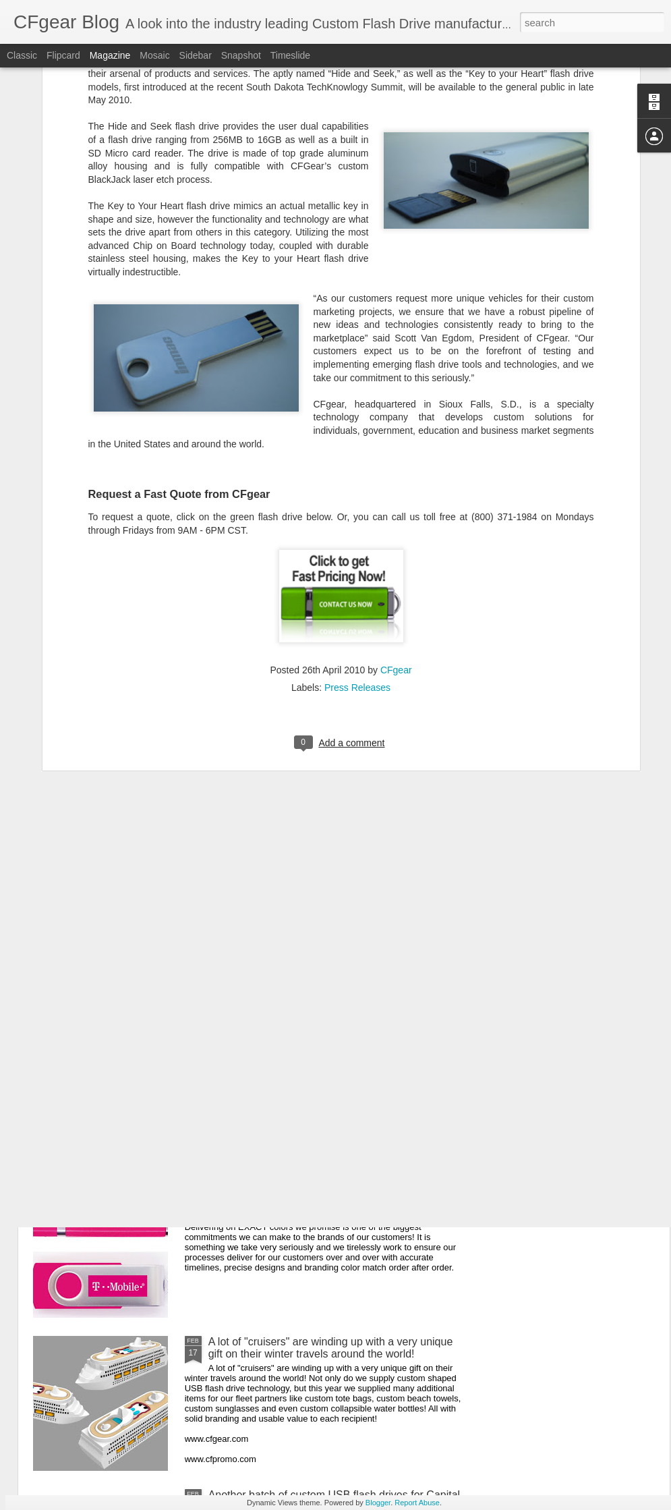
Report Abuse (417, 1503)
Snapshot (241, 55)
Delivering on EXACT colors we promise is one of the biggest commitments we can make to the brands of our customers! (335, 1201)
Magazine (110, 55)
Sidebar (195, 55)
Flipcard (63, 55)
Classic (22, 55)
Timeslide (290, 55)
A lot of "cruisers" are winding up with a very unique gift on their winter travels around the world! (330, 1348)
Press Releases (357, 496)
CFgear (396, 479)
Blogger (378, 1503)
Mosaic (154, 55)
